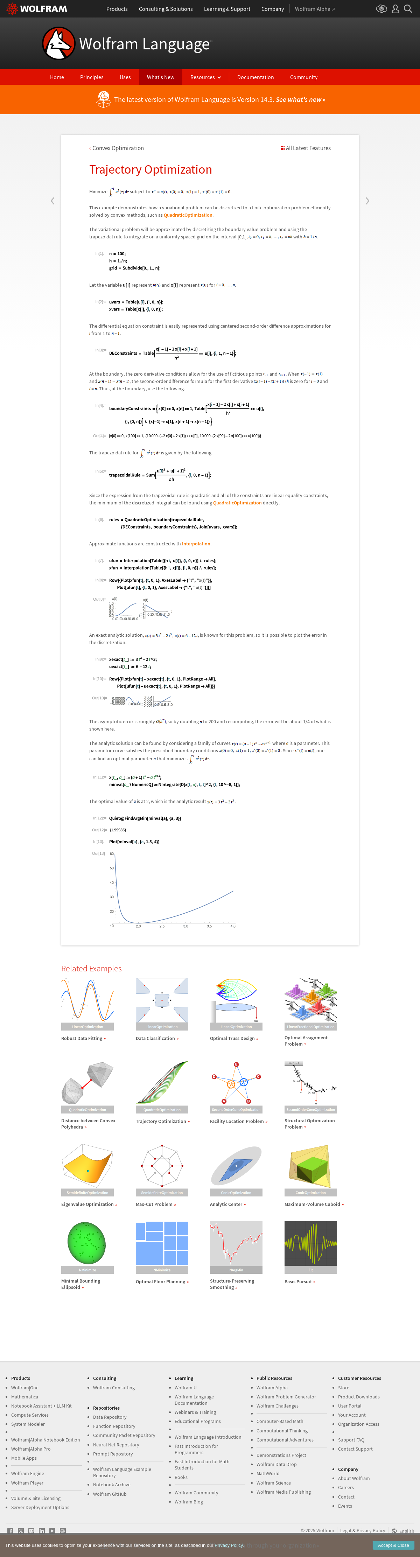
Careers (346, 1487)
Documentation (255, 77)
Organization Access (358, 1424)
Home (57, 77)
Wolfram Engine (27, 1473)
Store (343, 1387)
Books (181, 1477)
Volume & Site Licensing (36, 1498)
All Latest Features (308, 148)
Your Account (352, 1415)
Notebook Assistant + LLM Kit (41, 1406)
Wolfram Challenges (278, 1406)
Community (303, 77)
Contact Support (355, 1449)
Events (345, 1506)
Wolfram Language (145, 43)
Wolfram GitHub (110, 1494)
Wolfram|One (24, 1387)
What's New (160, 77)
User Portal (350, 1406)
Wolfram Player (27, 1483)
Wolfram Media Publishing (284, 1492)
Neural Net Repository (116, 1444)
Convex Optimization (118, 148)
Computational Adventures (285, 1440)
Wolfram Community (196, 1492)
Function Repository (114, 1426)
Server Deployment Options (40, 1507)
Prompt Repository (113, 1454)
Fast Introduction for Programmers (196, 1449)
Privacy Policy (371, 1530)
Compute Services (30, 1415)
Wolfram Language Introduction (208, 1437)
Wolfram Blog (189, 1502)
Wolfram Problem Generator (286, 1397)
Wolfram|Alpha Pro (31, 1449)
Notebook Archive (112, 1484)
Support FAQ (351, 1440)
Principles (92, 77)
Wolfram (325, 1530)
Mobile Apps (24, 1458)
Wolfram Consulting (114, 1387)
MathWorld (268, 1473)
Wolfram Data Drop (277, 1464)
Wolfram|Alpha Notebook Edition (45, 1440)
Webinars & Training (195, 1412)
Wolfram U (186, 1387)
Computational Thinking (282, 1430)
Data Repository (110, 1417)
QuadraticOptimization (188, 215)
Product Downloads (359, 1397)
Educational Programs (198, 1421)
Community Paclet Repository (124, 1435)
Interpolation (196, 543)
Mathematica (24, 1397)
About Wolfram (354, 1478)
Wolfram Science (274, 1483)
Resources (202, 77)
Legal (345, 1530)
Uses (125, 77)
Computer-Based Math (280, 1421)
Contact (346, 1497)
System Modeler (28, 1424)
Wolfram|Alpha (272, 1387)
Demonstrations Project (281, 1455)
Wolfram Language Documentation (194, 1400)
